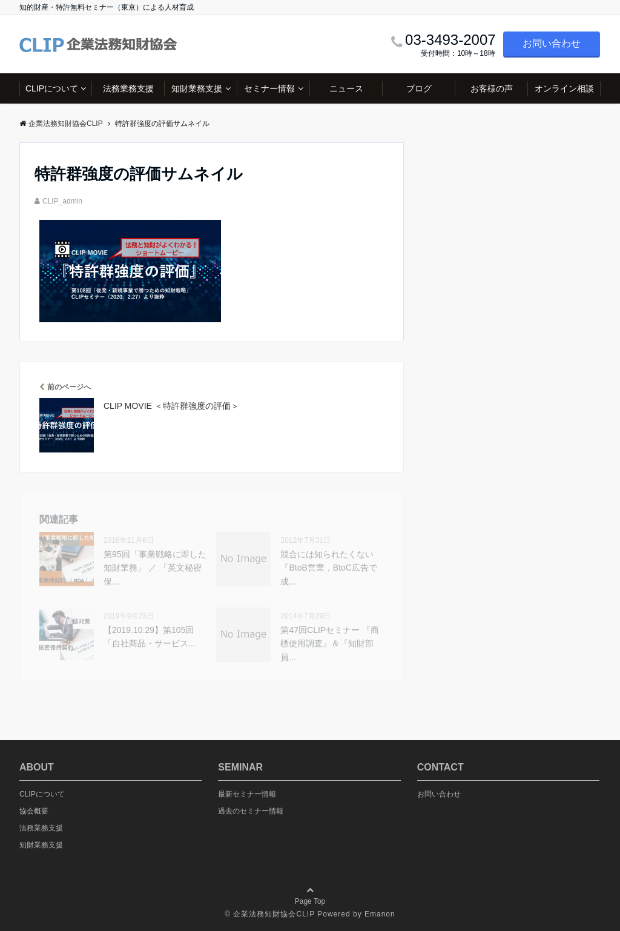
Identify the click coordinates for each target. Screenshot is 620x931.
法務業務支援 (128, 88)
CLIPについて (51, 88)
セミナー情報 (269, 88)
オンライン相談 (564, 88)
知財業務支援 (196, 88)
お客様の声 (491, 88)
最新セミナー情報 (247, 794)
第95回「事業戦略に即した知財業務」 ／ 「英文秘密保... (155, 567)
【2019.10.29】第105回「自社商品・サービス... (150, 636)
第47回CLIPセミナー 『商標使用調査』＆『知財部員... (329, 643)
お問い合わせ (552, 43)
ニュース (346, 88)
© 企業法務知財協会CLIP (270, 914)
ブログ (419, 88)
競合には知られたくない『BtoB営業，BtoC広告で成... (328, 567)
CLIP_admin (62, 201)
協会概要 (33, 811)
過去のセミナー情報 (250, 811)
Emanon (379, 914)
